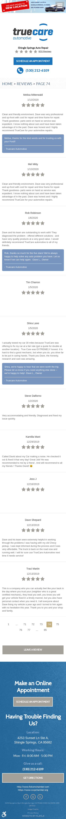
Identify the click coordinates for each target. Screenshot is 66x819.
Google (33, 796)
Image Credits (33, 809)
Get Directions (33, 777)
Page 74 (43, 84)
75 (57, 624)
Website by (33, 816)
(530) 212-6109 (33, 769)
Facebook (26, 796)
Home (7, 84)
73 (41, 624)
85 (45, 630)
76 (20, 630)
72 (33, 624)
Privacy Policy (33, 813)
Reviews (24, 84)
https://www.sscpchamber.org (33, 790)
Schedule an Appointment (33, 61)
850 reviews (45, 51)
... (17, 624)
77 (28, 630)
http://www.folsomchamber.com (33, 786)
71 (24, 624)
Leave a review (33, 649)
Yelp (40, 796)
